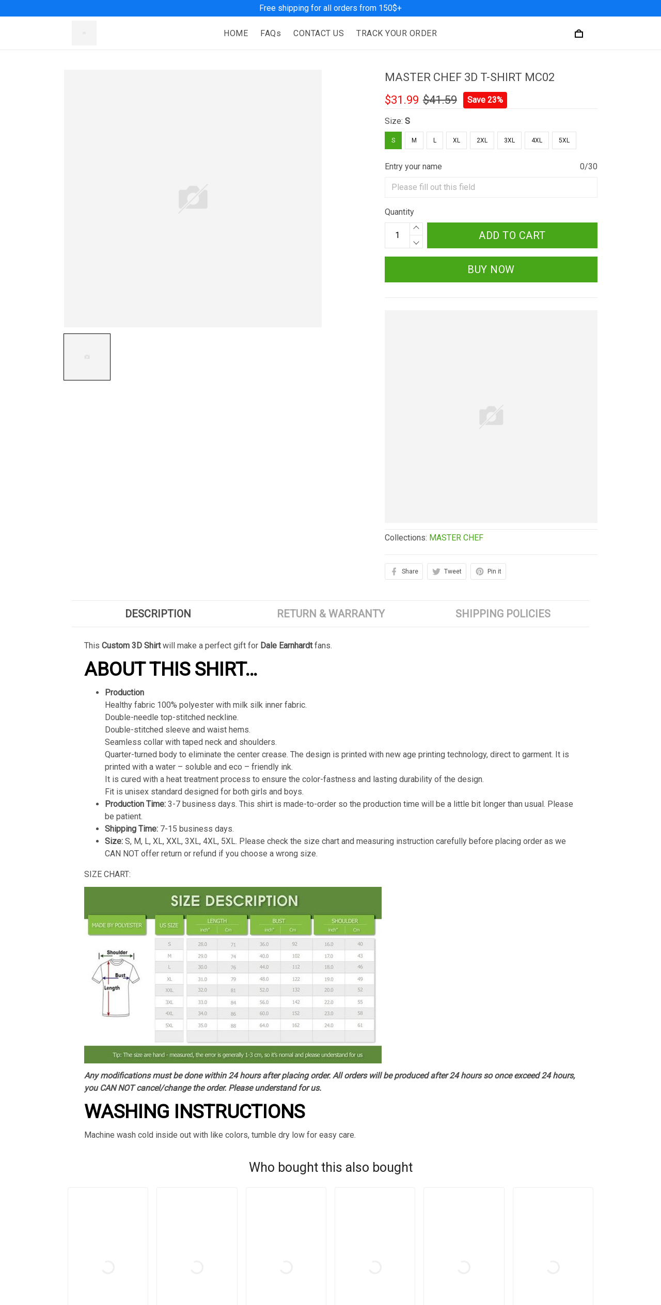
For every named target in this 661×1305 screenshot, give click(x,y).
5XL (564, 140)
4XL (536, 140)
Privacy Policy (227, 1290)
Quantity (399, 212)
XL (456, 140)
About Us (355, 1290)
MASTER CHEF (456, 538)
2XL (482, 140)
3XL (509, 140)
